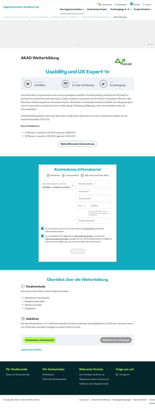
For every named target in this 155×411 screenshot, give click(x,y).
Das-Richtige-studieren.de (92, 374)
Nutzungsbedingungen (83, 236)
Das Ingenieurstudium (71, 9)
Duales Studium (142, 9)
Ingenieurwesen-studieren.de (15, 17)
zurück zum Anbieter (31, 349)
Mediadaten (48, 374)
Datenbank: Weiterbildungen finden (96, 17)
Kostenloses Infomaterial (40, 340)
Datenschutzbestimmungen (57, 239)
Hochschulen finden (97, 9)
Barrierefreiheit (140, 400)
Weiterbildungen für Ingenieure (65, 17)
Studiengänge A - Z (119, 9)
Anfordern (77, 251)
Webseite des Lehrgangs (116, 340)
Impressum (84, 400)
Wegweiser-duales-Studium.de (94, 379)
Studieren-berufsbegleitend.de (94, 383)
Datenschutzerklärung (100, 400)
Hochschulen (88, 228)
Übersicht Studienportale (18, 374)
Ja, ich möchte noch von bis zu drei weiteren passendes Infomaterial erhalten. (74, 230)
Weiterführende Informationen (78, 143)
